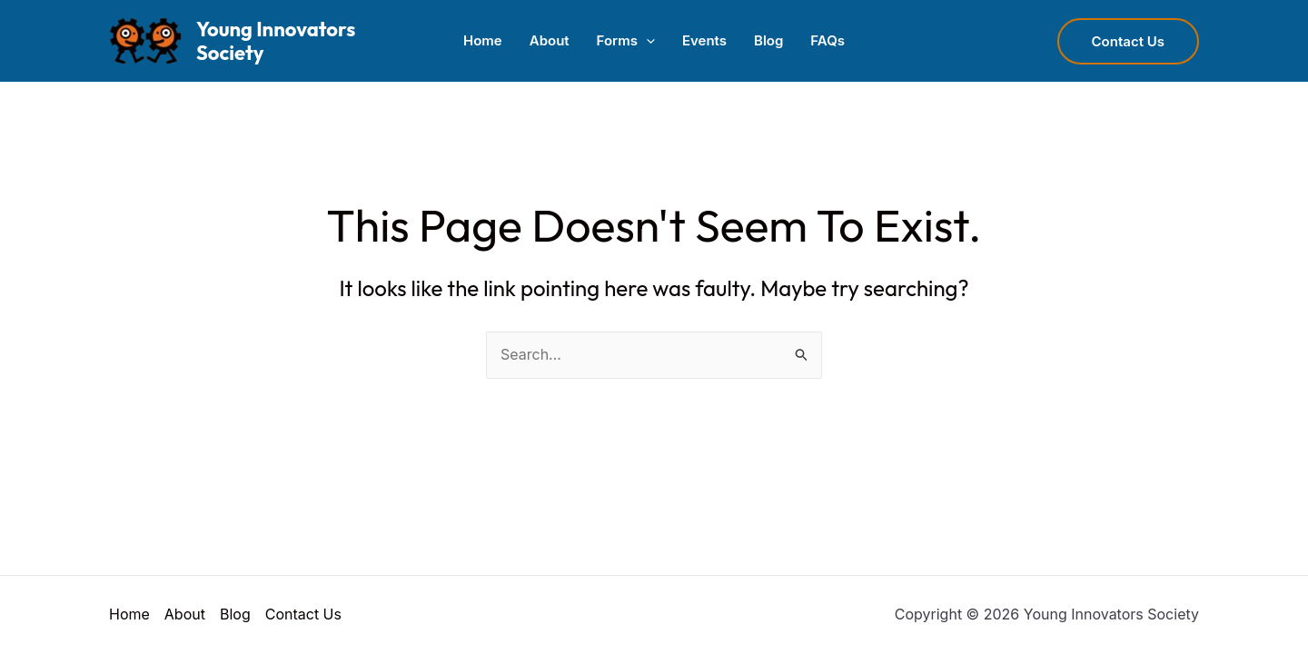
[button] (646, 41)
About (550, 40)
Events (704, 40)
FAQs (827, 40)
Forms (626, 41)
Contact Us (303, 614)
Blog (768, 40)
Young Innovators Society (275, 40)
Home (482, 40)
